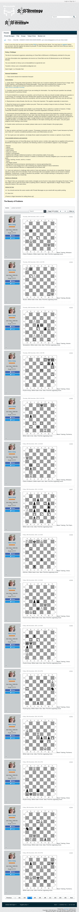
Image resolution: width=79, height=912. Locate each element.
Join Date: (9, 230)
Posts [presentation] (7, 208)
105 (40, 897)
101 (19, 897)
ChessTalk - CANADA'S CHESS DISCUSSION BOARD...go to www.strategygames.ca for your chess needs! (40, 40)
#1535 (71, 398)
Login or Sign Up (70, 1)
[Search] (62, 17)
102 (25, 897)
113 (50, 897)
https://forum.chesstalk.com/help (14, 87)
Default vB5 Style (10, 904)
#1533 (71, 307)
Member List (41, 36)
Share (12, 236)
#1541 (71, 671)
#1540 (71, 626)
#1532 (71, 262)
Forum (9, 40)
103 (30, 897)
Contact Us (63, 904)
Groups (23, 36)
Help (55, 904)
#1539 (71, 580)
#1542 (71, 716)
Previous (9, 897)
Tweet (12, 238)
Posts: (10, 233)
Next (71, 897)
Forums (6, 33)
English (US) (24, 904)
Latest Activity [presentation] (16, 208)
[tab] (7, 208)
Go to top (72, 904)
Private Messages (9, 36)
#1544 (71, 807)
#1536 (71, 444)
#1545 (71, 853)
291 (65, 897)
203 (60, 897)
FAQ (18, 36)
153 (55, 897)
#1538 (71, 535)
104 (35, 897)
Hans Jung (12, 224)
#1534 (71, 353)
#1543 (71, 762)
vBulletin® (66, 909)
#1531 (71, 217)
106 (45, 897)
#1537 (71, 489)
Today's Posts (32, 36)
